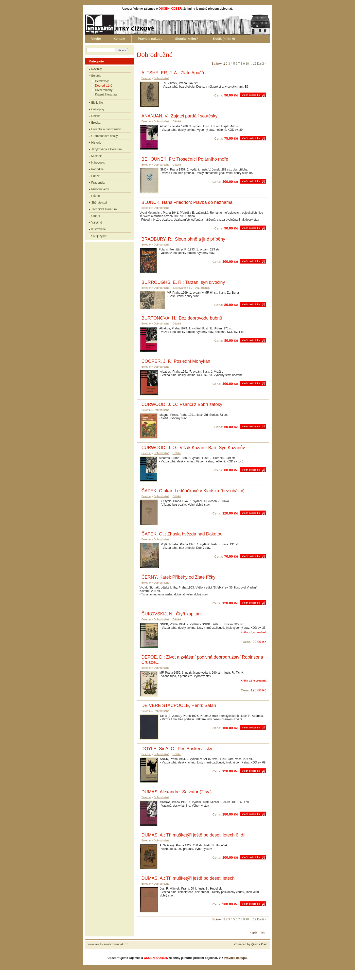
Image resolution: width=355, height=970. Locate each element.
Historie (96, 142)
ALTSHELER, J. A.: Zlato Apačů (173, 72)
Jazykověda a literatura (106, 149)
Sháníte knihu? (186, 38)
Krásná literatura (106, 94)
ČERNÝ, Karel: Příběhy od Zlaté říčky (178, 577)
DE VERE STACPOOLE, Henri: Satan (179, 705)
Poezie (95, 176)
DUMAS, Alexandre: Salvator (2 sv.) (177, 791)
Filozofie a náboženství (106, 129)
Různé (95, 196)
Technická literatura (104, 209)
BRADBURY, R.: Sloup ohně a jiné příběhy (183, 239)
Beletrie (96, 75)
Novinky (96, 69)
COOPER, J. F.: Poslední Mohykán (176, 361)
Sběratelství (99, 202)
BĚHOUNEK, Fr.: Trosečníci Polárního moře (185, 159)
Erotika (95, 122)
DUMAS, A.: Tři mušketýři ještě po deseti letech (188, 878)
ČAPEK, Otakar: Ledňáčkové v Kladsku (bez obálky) (193, 490)
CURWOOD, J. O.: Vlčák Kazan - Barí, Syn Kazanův (193, 447)
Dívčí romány (104, 90)
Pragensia (98, 182)
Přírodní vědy (100, 189)
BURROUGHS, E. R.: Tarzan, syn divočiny (183, 282)
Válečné (96, 222)
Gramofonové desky (104, 136)
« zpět (253, 932)
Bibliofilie (97, 102)
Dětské (95, 116)
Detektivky (102, 81)
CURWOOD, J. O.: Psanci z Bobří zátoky (182, 404)
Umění (95, 216)
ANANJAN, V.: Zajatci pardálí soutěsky (179, 116)
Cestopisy (97, 109)
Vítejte (96, 38)
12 (254, 63)
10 (247, 63)
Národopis (98, 162)
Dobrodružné (103, 85)
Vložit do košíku (251, 95)
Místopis (96, 156)
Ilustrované (98, 229)
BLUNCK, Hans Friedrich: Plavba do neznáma (187, 202)
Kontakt (119, 38)
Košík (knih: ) (224, 38)
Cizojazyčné (99, 236)
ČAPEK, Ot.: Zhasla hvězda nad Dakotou (182, 534)
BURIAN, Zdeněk (199, 287)
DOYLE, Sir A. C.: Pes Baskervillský (177, 748)
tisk (263, 932)
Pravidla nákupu (150, 38)
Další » (261, 63)
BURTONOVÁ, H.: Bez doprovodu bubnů (182, 318)
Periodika (97, 169)
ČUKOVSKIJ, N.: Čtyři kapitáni (172, 613)
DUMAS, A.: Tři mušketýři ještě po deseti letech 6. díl (194, 835)
